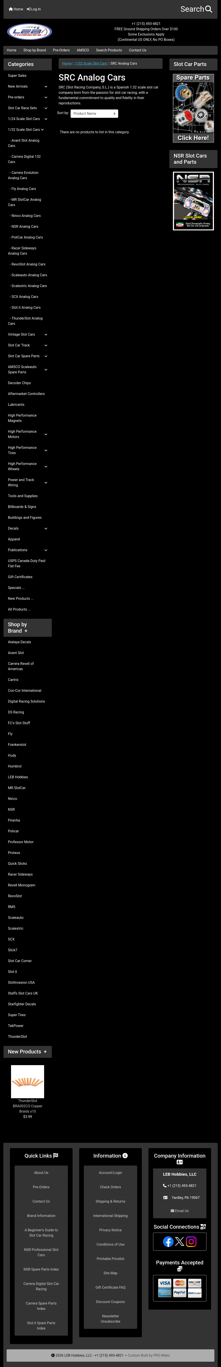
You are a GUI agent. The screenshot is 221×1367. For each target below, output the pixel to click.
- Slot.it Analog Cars (24, 307)
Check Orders (110, 1187)
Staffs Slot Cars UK (23, 993)
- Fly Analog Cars (22, 189)
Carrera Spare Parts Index (41, 1306)
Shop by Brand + (17, 627)
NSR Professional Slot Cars (41, 1252)
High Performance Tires (27, 450)
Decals (27, 528)
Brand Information (41, 1216)
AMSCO (83, 50)
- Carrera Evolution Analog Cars (23, 175)
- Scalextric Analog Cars (27, 286)
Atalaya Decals (19, 642)
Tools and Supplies (22, 496)
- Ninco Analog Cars (24, 216)
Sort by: (63, 113)
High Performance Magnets (22, 418)
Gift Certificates (20, 577)
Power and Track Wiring (27, 482)
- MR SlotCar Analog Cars (24, 202)
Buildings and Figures (25, 517)
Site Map (111, 1273)
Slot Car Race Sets (27, 108)
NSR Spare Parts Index (41, 1269)
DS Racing (16, 712)
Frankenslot (17, 745)
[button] (196, 9)
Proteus (14, 853)
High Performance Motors (27, 434)
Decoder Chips (19, 383)
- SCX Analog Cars (23, 297)
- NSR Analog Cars (23, 226)
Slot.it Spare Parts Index (41, 1325)
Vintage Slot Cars (27, 334)
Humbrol (15, 766)
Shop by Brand (34, 50)
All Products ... (19, 609)
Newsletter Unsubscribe (110, 1319)
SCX (11, 939)
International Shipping (110, 1216)
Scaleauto (16, 918)
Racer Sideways (20, 874)
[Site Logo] (39, 29)
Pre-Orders (61, 50)
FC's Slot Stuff (19, 723)
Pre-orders (27, 97)
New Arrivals (27, 86)
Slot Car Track (27, 345)
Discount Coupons (110, 1302)
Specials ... (16, 588)
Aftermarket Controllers (26, 394)
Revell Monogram (21, 885)
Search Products (109, 50)
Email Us (180, 1211)
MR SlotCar (17, 788)
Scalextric (15, 928)
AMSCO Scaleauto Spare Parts (27, 369)
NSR (11, 809)
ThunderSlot (17, 1036)
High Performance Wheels (27, 466)
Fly (10, 734)
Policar (13, 831)
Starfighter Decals (22, 1004)
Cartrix (13, 680)
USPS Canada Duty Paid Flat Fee (26, 563)
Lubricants (16, 404)
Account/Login (110, 1173)
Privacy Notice (110, 1230)
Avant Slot (16, 653)
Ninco (12, 799)
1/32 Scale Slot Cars (91, 63)
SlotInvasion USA (21, 982)
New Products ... (21, 598)
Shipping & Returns (110, 1201)
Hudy (12, 755)
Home (16, 9)
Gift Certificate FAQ (110, 1287)
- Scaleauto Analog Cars (27, 275)
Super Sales (17, 75)
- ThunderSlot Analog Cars (25, 321)
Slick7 (12, 950)
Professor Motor (21, 842)
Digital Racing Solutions (26, 701)
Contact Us (137, 50)
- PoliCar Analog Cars (25, 237)
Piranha (14, 820)
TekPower (15, 1026)
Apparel (14, 539)
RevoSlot (15, 896)
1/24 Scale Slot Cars (27, 119)
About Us (41, 1173)
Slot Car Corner (20, 961)
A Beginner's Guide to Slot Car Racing (41, 1232)
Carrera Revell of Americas (21, 666)
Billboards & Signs (22, 507)
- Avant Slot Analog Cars (23, 143)
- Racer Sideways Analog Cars (22, 251)
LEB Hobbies (18, 777)
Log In (34, 9)
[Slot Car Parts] (193, 108)
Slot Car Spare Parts (27, 356)
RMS (11, 907)
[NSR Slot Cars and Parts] (193, 201)
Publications (27, 550)
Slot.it (12, 972)
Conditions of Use (110, 1244)
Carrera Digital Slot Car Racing (41, 1286)
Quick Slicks (17, 863)
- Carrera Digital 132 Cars (24, 159)
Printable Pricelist (110, 1259)
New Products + (27, 1052)
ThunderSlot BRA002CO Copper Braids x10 (27, 1089)
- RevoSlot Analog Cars (26, 264)
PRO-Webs (161, 1355)
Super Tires (17, 1015)
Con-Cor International (24, 690)
